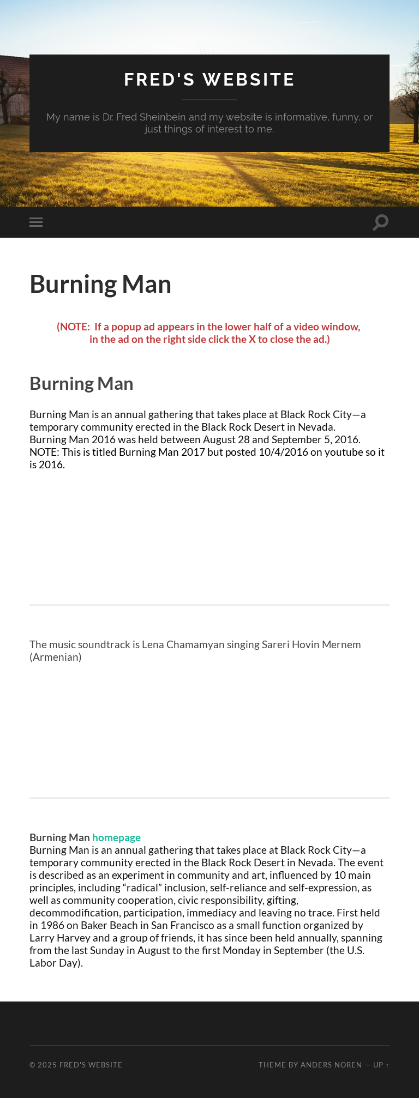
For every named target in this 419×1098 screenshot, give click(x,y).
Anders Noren (331, 1064)
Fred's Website (210, 79)
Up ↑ (381, 1064)
